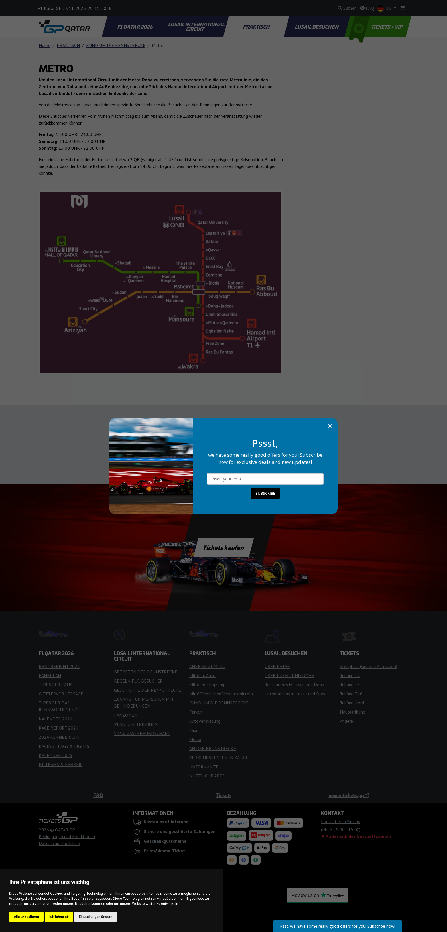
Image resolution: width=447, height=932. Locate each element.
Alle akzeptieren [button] (26, 917)
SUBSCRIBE (265, 493)
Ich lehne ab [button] (58, 917)
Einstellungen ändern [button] (95, 917)
